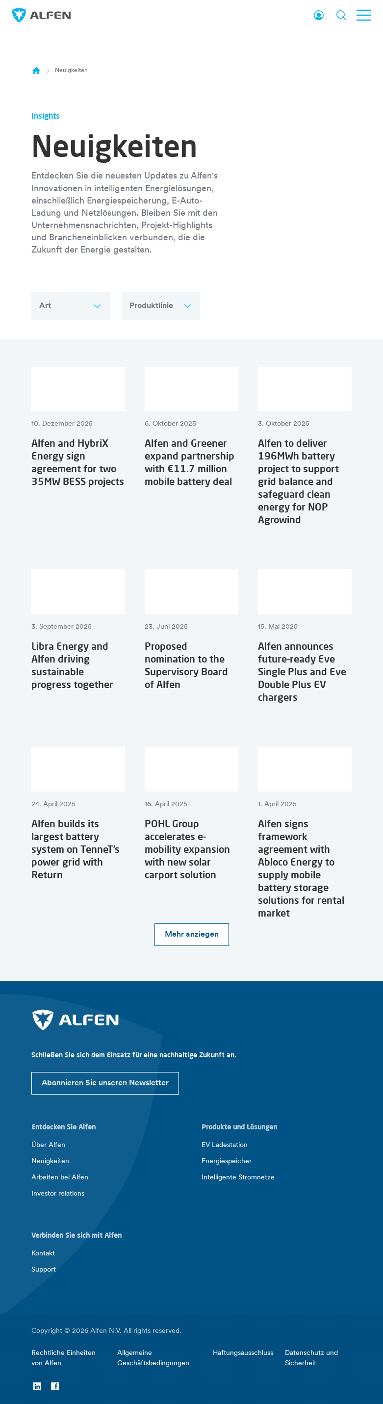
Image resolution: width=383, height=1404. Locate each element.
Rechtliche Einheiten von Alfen (63, 1358)
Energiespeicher (227, 1161)
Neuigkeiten (50, 1161)
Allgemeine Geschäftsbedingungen (153, 1358)
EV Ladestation (225, 1145)
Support (43, 1270)
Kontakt (43, 1253)
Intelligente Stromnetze (238, 1177)
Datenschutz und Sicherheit (311, 1358)
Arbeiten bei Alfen (59, 1177)
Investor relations (57, 1194)
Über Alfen (48, 1145)
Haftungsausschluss (243, 1353)
